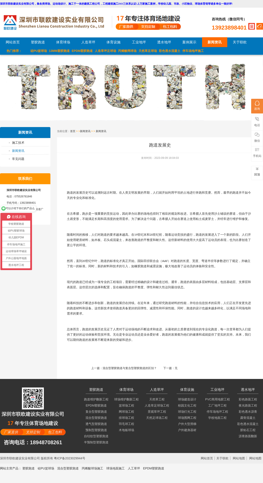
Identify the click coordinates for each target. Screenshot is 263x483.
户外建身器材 (187, 430)
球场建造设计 (187, 399)
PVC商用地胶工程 (217, 399)
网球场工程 (126, 411)
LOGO (57, 22)
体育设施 (114, 42)
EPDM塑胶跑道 (82, 51)
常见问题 (18, 159)
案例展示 (189, 42)
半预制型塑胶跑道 (96, 442)
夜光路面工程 (248, 405)
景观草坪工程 (157, 411)
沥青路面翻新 (248, 436)
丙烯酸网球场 (127, 51)
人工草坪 (134, 468)
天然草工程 (157, 399)
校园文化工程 (187, 405)
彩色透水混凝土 (169, 51)
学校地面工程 (217, 417)
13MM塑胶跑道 (59, 51)
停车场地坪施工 (193, 51)
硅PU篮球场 (38, 51)
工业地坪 (139, 42)
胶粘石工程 (248, 430)
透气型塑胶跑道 (96, 424)
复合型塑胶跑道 (96, 411)
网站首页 (13, 42)
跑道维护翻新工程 (96, 399)
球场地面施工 (115, 468)
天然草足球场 (148, 51)
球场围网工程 (187, 417)
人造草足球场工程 (157, 405)
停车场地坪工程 (217, 411)
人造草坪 (88, 42)
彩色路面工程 (248, 399)
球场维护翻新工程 (126, 399)
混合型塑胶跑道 (96, 417)
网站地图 (239, 458)
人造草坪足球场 (105, 51)
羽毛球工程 (126, 424)
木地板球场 (126, 430)
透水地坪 (164, 42)
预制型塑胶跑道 (96, 430)
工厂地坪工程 (217, 405)
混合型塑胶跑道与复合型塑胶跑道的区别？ (130, 368)
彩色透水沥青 (248, 411)
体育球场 (63, 42)
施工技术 (18, 142)
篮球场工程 (126, 405)
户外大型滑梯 (187, 424)
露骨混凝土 (248, 417)
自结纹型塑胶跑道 (96, 436)
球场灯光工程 (187, 411)
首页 (72, 131)
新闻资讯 (215, 42)
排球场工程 (126, 417)
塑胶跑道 (38, 42)
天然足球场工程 (157, 417)
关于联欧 (240, 42)
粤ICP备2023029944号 (69, 458)
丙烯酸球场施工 (92, 468)
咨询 (257, 105)
